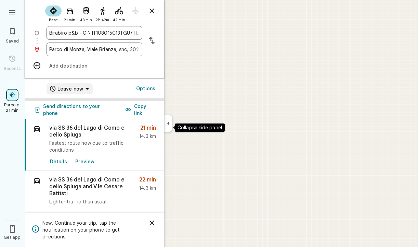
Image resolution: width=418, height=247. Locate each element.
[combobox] (94, 33)
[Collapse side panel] (168, 123)
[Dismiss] (152, 223)
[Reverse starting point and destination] (151, 41)
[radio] (53, 13)
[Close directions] (152, 11)
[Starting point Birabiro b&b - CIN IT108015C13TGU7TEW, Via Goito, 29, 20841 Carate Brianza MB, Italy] (94, 33)
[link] (94, 145)
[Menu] (12, 11)
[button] (94, 192)
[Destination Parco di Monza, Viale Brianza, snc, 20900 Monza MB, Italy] (94, 49)
